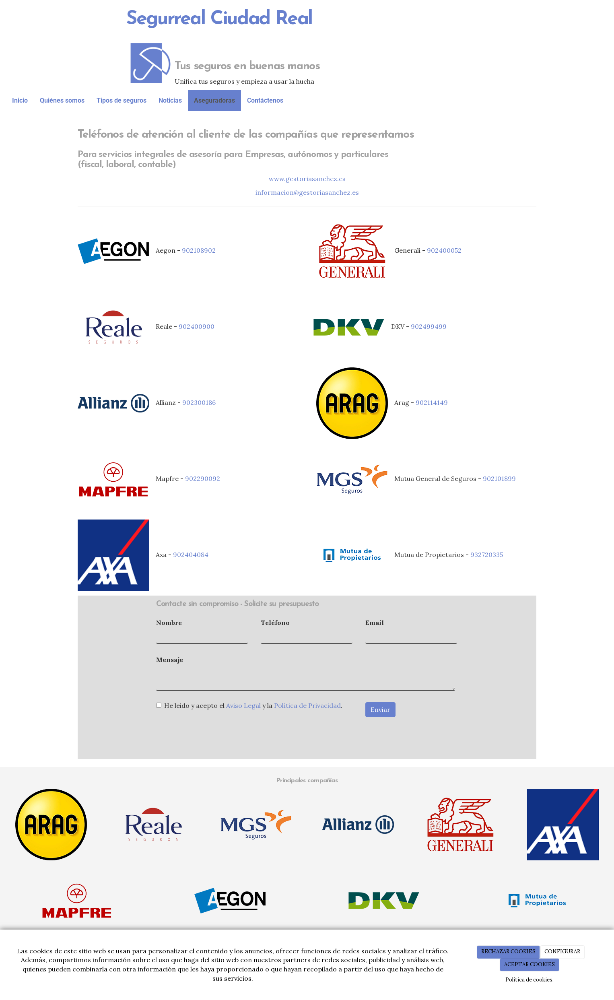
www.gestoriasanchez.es (307, 179)
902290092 (202, 478)
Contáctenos (265, 100)
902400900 (196, 326)
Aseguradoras (214, 100)
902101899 (499, 478)
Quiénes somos (62, 100)
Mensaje (169, 660)
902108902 (199, 250)
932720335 (486, 555)
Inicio (20, 100)
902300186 (199, 402)
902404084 (190, 555)
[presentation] (217, 731)
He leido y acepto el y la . (249, 705)
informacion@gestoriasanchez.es (307, 192)
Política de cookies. (529, 979)
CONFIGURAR (562, 951)
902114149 (432, 402)
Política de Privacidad (307, 705)
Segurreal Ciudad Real (219, 19)
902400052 (444, 250)
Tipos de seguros (121, 100)
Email (374, 623)
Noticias (170, 100)
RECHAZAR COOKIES (508, 951)
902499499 (429, 326)
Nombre (169, 623)
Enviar (380, 709)
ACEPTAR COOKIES (529, 964)
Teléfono (275, 623)
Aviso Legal (243, 705)
